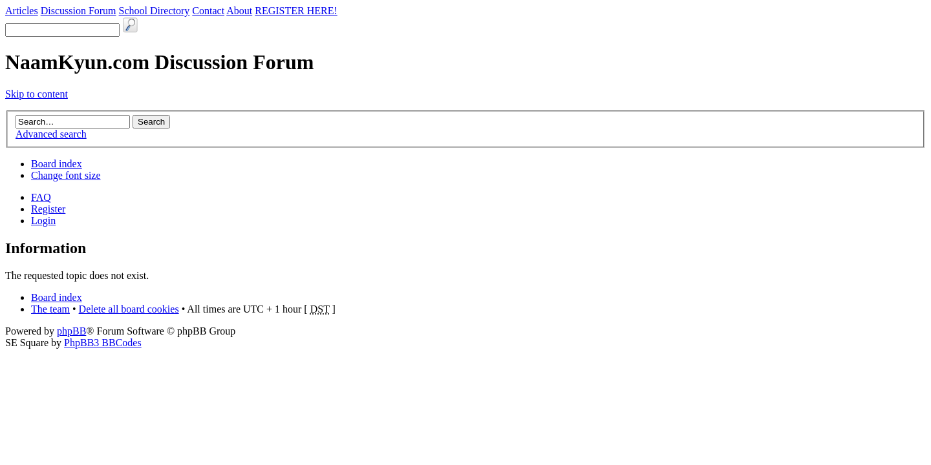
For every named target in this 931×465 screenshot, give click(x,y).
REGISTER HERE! (296, 10)
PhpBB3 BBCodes (103, 342)
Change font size (66, 175)
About (239, 10)
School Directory (154, 10)
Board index (56, 163)
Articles (21, 10)
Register (48, 208)
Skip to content (36, 93)
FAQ (41, 197)
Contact (208, 10)
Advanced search (51, 134)
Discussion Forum (78, 10)
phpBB (71, 331)
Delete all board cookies (129, 309)
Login (43, 220)
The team (50, 309)
